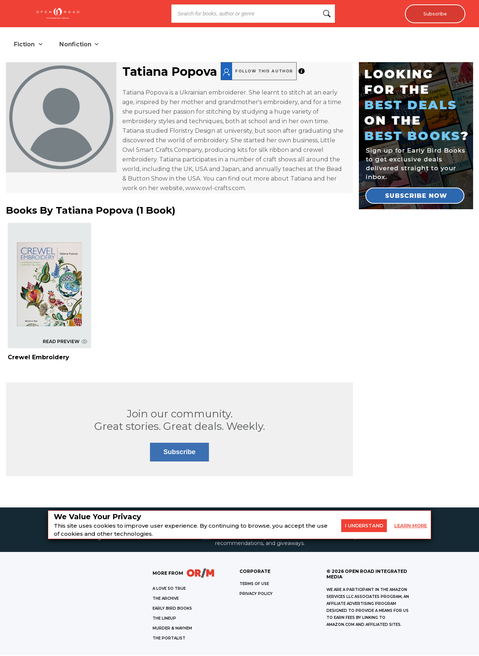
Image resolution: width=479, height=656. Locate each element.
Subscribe (433, 13)
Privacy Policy (256, 594)
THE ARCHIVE (166, 599)
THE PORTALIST (169, 639)
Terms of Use (254, 584)
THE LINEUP (164, 619)
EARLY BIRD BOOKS (172, 609)
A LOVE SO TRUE (169, 589)
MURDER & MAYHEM (172, 629)
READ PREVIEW (65, 342)
